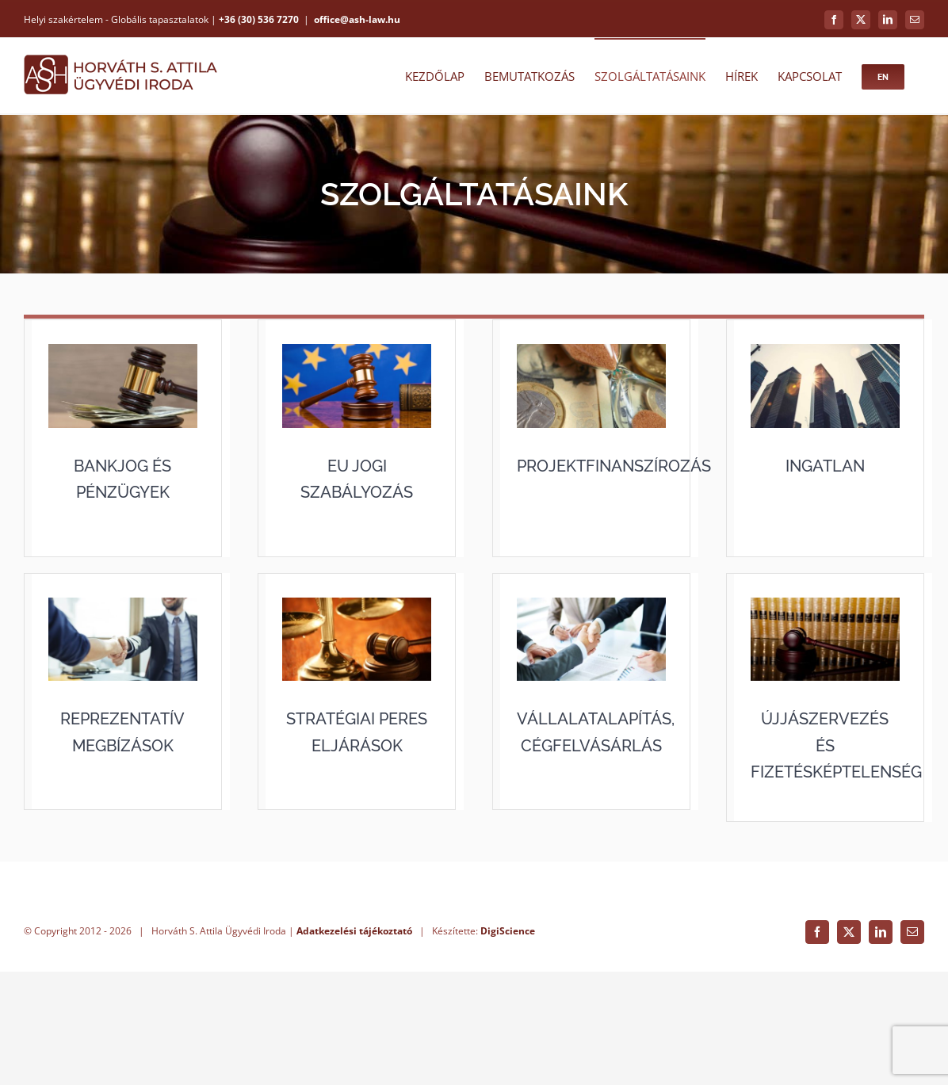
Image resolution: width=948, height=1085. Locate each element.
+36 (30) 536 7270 (259, 19)
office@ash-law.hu (357, 19)
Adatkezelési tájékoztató (354, 1044)
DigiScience (507, 1044)
